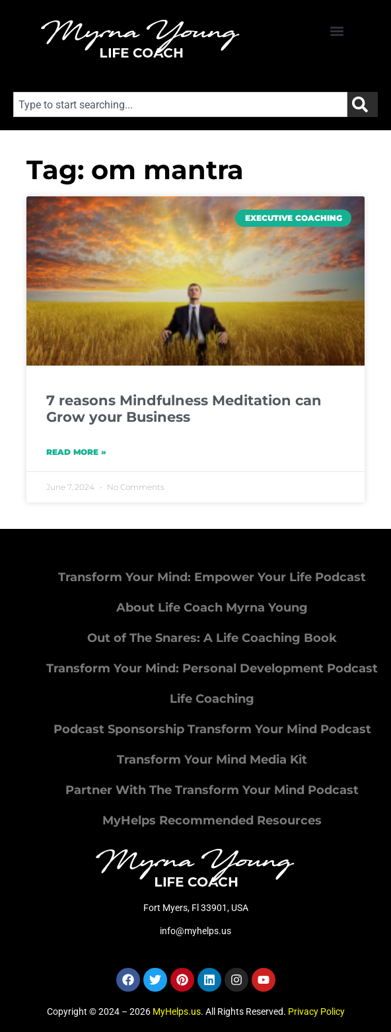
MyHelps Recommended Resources (212, 820)
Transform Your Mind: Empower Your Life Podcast (212, 577)
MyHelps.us (177, 1011)
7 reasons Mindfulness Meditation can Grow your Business (184, 408)
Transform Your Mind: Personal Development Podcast (212, 668)
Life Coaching (212, 699)
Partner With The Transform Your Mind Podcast (212, 790)
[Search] (362, 104)
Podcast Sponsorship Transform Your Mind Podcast (212, 729)
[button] (337, 31)
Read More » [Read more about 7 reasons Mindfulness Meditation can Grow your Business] (76, 452)
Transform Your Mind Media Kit (212, 759)
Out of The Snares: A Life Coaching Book (212, 638)
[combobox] (180, 104)
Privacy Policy (316, 1011)
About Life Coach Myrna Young (212, 607)
